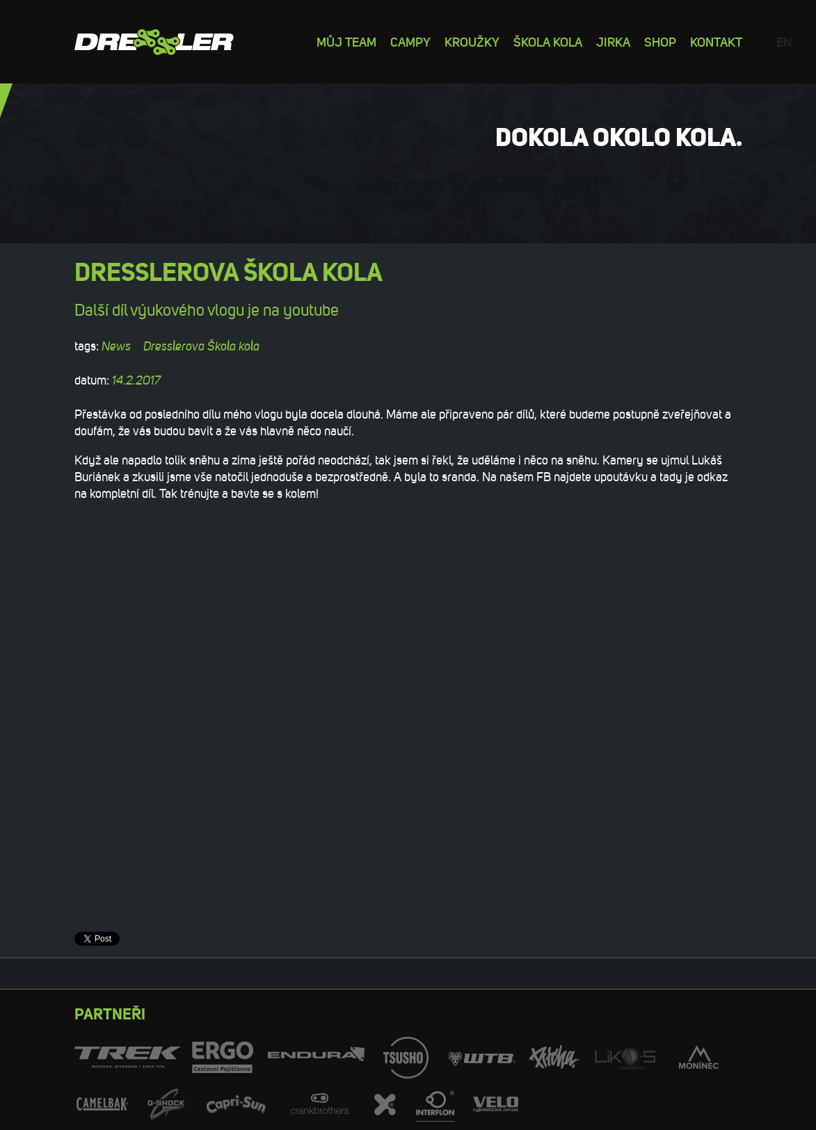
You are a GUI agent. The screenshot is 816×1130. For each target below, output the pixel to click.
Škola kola (547, 41)
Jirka (613, 41)
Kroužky (472, 41)
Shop (660, 41)
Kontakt (716, 41)
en (784, 41)
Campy (410, 41)
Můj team (346, 41)
